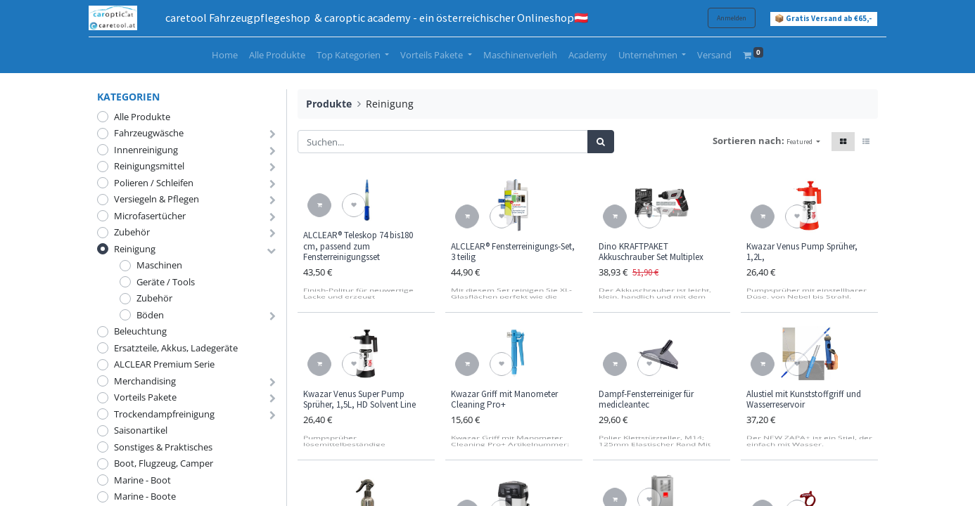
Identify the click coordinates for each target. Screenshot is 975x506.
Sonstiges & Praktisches (163, 447)
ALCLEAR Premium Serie (164, 364)
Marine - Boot (142, 480)
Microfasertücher (150, 215)
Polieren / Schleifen (153, 182)
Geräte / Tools (165, 281)
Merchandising (145, 381)
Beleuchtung (140, 331)
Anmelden (723, 17)
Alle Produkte (142, 116)
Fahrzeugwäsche (149, 132)
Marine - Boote (145, 496)
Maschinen (159, 265)
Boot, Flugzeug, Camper (163, 463)
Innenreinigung (146, 149)
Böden (150, 315)
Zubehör (132, 232)
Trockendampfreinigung (164, 414)
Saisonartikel (140, 430)
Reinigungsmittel (149, 166)
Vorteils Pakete (145, 397)
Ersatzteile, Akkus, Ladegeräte (176, 348)
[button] (803, 141)
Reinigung (134, 248)
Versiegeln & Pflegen (156, 199)
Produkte (329, 103)
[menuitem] (224, 55)
